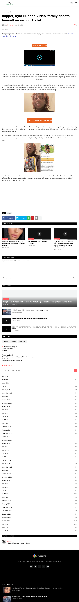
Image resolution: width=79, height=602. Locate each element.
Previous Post (7, 278)
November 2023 (39, 470)
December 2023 (39, 467)
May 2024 (39, 453)
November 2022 (39, 511)
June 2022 (39, 527)
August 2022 (39, 521)
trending (9, 12)
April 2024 (39, 457)
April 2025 (39, 420)
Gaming (13, 341)
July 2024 (39, 447)
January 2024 (39, 464)
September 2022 (39, 517)
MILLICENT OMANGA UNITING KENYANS (37, 242)
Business (5, 341)
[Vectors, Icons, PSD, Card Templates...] (38, 370)
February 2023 (39, 501)
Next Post (73, 278)
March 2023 (39, 497)
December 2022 (39, 507)
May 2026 (39, 376)
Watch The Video (39, 45)
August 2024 (39, 443)
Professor (10, 541)
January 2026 (39, 390)
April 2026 (39, 380)
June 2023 (39, 487)
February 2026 (39, 386)
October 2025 (39, 400)
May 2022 (39, 531)
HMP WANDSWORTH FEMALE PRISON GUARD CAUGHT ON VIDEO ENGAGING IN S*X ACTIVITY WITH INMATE (44, 327)
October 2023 (39, 474)
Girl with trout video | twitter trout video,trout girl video (30, 310)
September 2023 (39, 477)
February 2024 (39, 460)
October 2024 (39, 437)
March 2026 (39, 383)
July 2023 (39, 484)
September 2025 (39, 403)
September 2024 (39, 440)
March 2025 (39, 423)
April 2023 (39, 494)
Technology (22, 341)
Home (3, 12)
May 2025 (39, 417)
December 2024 (39, 433)
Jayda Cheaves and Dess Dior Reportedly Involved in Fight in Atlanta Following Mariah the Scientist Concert (63, 244)
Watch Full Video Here (39, 120)
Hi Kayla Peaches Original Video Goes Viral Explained (29, 318)
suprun (4, 350)
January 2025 (39, 430)
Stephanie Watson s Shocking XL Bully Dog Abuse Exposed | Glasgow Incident (13, 243)
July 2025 (39, 410)
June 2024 (39, 450)
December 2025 (39, 393)
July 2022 (39, 524)
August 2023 (39, 480)
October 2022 (39, 514)
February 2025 (39, 427)
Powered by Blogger (9, 347)
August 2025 (39, 406)
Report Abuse (8, 365)
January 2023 (39, 504)
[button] (2, 2)
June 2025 (39, 413)
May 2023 (39, 491)
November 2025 (39, 396)
